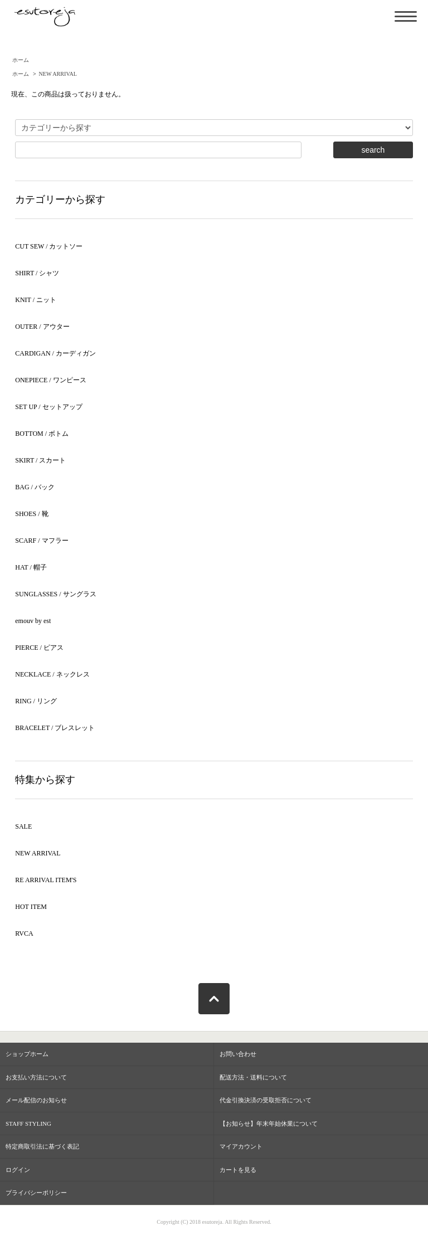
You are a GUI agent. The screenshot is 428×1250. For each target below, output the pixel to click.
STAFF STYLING (28, 1123)
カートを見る (238, 1169)
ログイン (18, 1169)
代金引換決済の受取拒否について (266, 1100)
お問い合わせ (238, 1053)
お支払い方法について (36, 1077)
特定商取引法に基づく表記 (42, 1146)
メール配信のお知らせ (36, 1100)
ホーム (20, 60)
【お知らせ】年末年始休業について (269, 1123)
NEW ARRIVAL (57, 74)
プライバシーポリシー (36, 1192)
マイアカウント (241, 1146)
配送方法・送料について (253, 1077)
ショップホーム (27, 1053)
